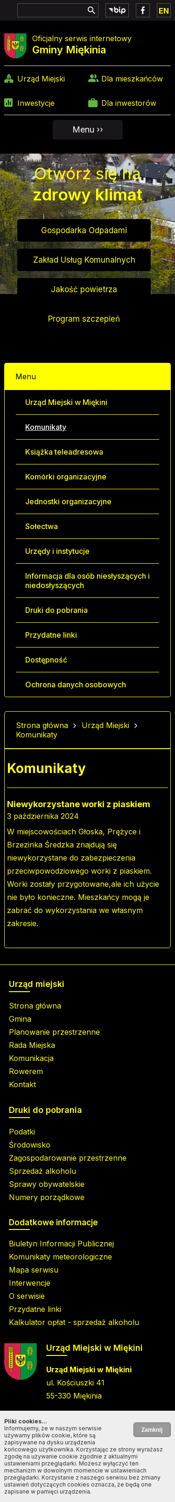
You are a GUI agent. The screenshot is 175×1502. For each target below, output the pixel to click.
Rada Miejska (32, 1045)
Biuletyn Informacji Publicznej (61, 1243)
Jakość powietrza (84, 289)
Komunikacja (31, 1058)
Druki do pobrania (56, 610)
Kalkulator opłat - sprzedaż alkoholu (74, 1322)
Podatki (22, 1131)
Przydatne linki (51, 635)
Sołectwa (41, 526)
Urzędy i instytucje (57, 551)
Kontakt (22, 1084)
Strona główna (42, 725)
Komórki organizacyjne (65, 476)
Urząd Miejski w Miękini (66, 402)
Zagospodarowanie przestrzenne (67, 1158)
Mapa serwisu (33, 1269)
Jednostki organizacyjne (68, 501)
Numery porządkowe (46, 1197)
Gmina (20, 1018)
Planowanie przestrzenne (54, 1032)
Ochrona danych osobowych (75, 684)
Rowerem (26, 1071)
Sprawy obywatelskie (46, 1184)
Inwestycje (36, 103)
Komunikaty (45, 427)
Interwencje (29, 1283)
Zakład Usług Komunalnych (84, 260)
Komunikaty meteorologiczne (60, 1256)
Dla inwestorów (128, 103)
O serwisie (27, 1296)
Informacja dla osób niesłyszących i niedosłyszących (87, 580)
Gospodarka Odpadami (84, 230)
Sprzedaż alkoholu (42, 1171)
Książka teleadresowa (64, 451)
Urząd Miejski (41, 78)
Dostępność (46, 659)
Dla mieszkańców (132, 78)
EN (164, 10)
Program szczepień (84, 319)
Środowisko (29, 1144)
